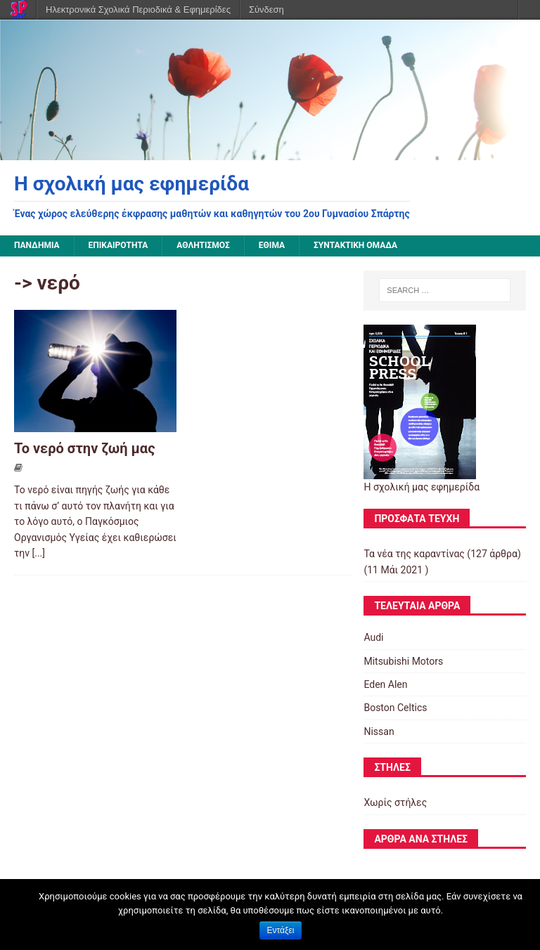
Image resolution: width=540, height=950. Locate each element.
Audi (373, 637)
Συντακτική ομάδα (355, 245)
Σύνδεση (266, 9)
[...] (39, 553)
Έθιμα (272, 245)
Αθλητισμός (203, 245)
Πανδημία (37, 245)
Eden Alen (385, 684)
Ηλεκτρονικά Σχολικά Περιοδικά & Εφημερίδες (138, 9)
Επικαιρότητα (118, 245)
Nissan (379, 731)
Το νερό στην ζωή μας (84, 448)
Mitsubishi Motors (403, 661)
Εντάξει (281, 930)
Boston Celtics (395, 707)
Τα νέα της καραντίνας (414, 553)
